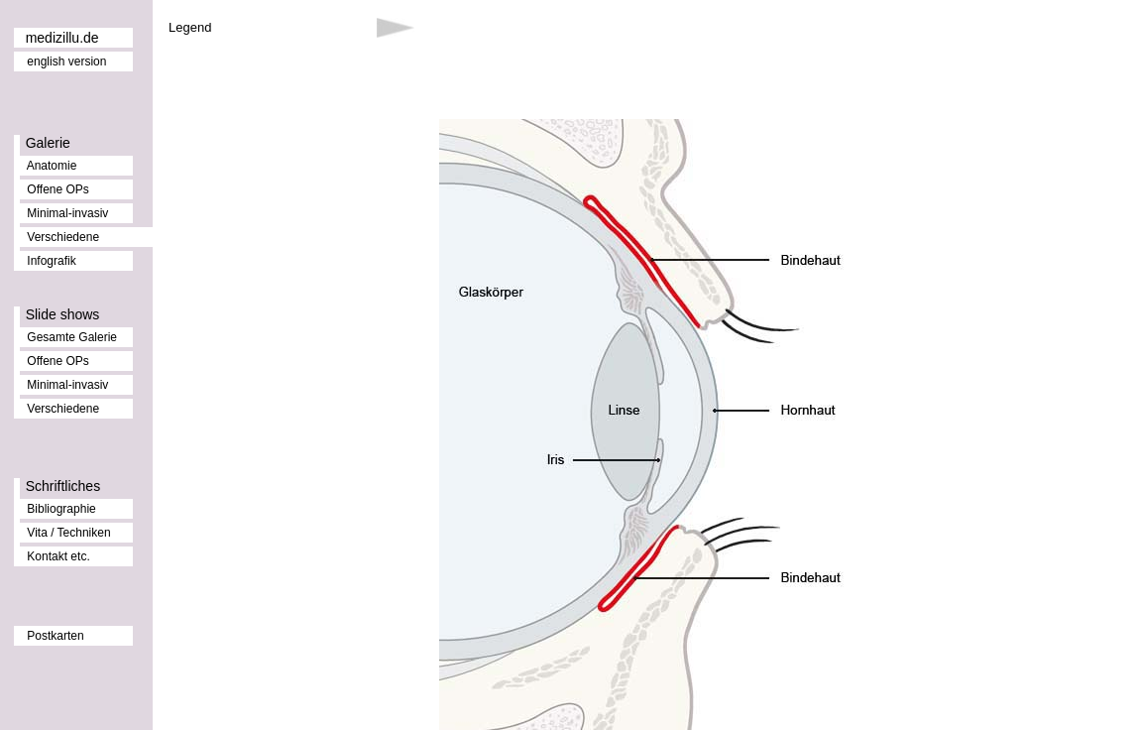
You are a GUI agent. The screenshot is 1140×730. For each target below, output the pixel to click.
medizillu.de (62, 38)
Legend (190, 27)
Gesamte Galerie (72, 337)
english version (66, 61)
